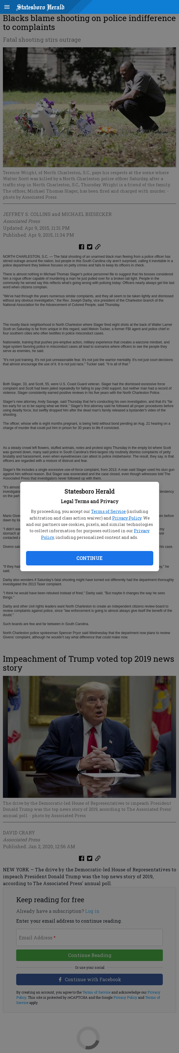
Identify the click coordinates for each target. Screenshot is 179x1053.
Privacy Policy (126, 518)
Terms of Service (108, 511)
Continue (89, 558)
